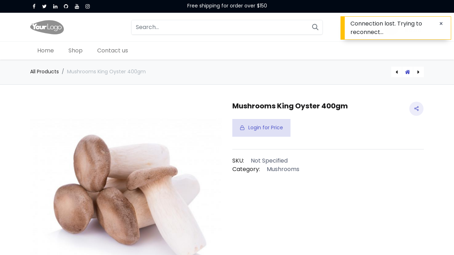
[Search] (315, 27)
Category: (246, 169)
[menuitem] (45, 51)
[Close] (441, 24)
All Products (44, 71)
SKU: (238, 161)
